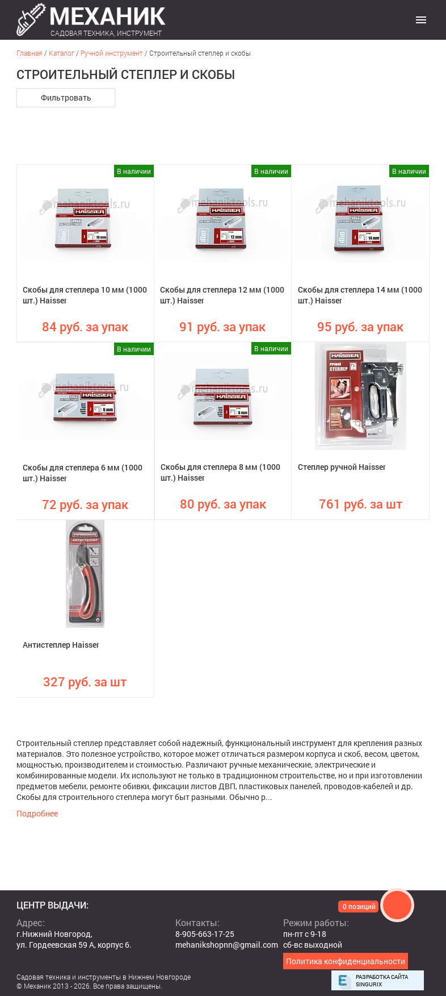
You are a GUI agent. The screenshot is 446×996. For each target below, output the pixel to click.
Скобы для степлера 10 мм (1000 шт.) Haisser (85, 295)
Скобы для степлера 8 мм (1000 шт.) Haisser (220, 472)
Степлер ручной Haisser (342, 466)
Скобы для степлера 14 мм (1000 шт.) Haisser (360, 295)
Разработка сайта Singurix (382, 980)
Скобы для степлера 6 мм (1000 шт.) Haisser (82, 473)
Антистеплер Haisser (61, 644)
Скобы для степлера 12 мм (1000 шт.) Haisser (222, 295)
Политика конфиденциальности (345, 961)
